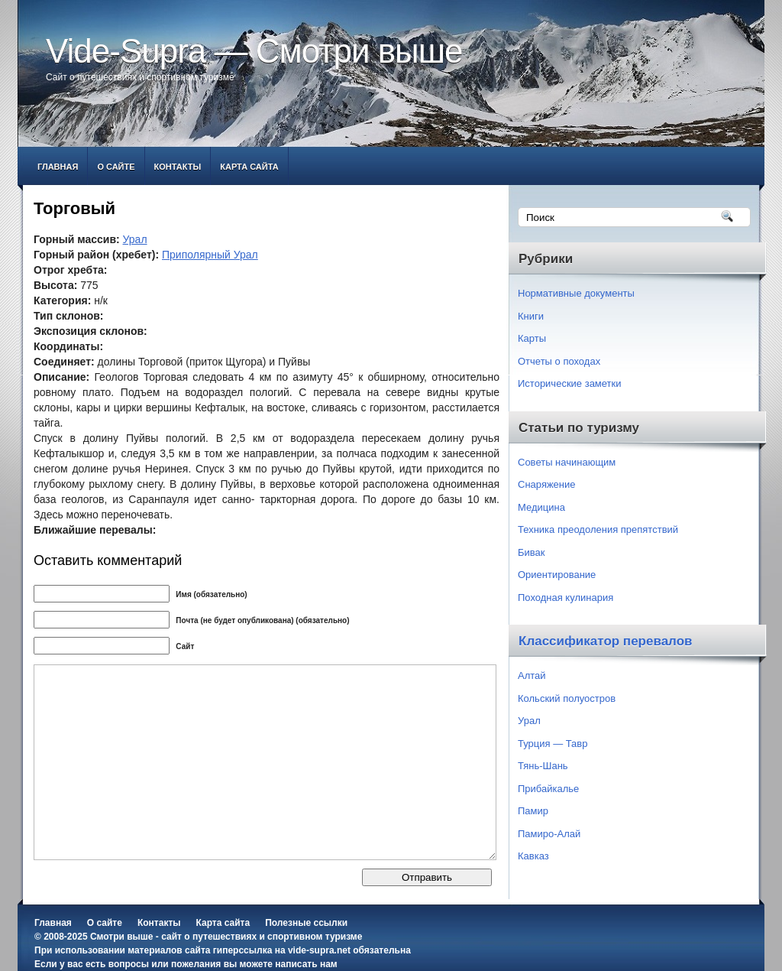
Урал (135, 239)
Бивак (531, 552)
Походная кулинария (565, 597)
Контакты (178, 166)
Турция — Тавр (553, 743)
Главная (57, 166)
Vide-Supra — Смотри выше (254, 51)
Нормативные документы (576, 293)
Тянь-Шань (543, 765)
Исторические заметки (570, 383)
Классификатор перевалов (606, 641)
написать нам (306, 964)
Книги (531, 316)
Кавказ (533, 856)
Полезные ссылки (306, 922)
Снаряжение (547, 484)
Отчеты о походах (559, 361)
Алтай (532, 675)
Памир (533, 811)
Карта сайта (249, 166)
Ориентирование (557, 574)
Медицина (541, 507)
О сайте (115, 166)
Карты (532, 338)
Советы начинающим (567, 462)
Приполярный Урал (210, 254)
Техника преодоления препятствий (598, 529)
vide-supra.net (319, 950)
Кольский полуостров (567, 698)
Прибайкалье (548, 788)
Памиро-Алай (549, 833)
